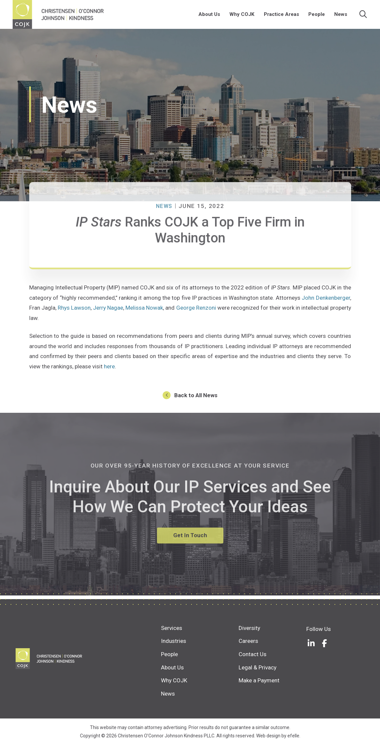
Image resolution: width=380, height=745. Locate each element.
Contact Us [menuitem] (252, 654)
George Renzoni (196, 311)
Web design (268, 735)
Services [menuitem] (171, 628)
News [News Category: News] (164, 233)
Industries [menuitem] (173, 641)
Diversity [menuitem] (249, 628)
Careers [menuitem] (248, 641)
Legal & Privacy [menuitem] (257, 667)
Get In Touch (190, 562)
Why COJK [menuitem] (242, 16)
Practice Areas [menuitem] (281, 16)
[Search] (364, 16)
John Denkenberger (326, 301)
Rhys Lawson (74, 311)
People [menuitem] (317, 16)
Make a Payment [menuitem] (259, 680)
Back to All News (195, 399)
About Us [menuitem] (210, 16)
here (109, 370)
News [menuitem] (341, 16)
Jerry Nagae (108, 311)
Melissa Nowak (144, 311)
